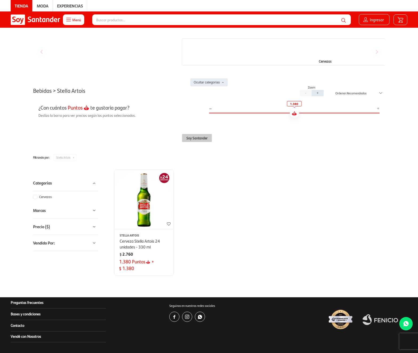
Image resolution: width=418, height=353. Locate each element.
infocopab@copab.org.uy (296, 340)
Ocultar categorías (207, 42)
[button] (343, 19)
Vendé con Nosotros (26, 296)
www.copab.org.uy (239, 340)
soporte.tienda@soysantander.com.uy (245, 334)
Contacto (17, 285)
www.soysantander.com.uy (233, 329)
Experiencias (70, 6)
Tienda (21, 6)
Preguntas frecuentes (27, 262)
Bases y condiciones (26, 273)
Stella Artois (63, 117)
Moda (43, 6)
